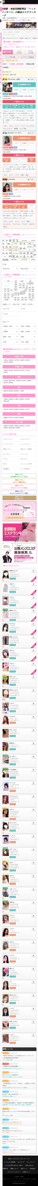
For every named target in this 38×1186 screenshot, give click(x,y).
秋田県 (27, 360)
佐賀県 (11, 426)
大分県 (27, 426)
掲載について (14, 1168)
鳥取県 (22, 409)
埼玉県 (29, 304)
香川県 (11, 417)
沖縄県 (18, 428)
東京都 (4, 264)
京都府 (16, 399)
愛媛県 (5, 417)
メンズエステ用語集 (9, 1162)
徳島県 (22, 417)
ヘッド (23, 126)
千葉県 (23, 304)
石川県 (27, 370)
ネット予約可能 (10, 57)
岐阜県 (16, 391)
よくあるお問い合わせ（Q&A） (14, 1165)
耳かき (5, 226)
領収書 (16, 128)
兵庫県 (11, 399)
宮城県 (22, 360)
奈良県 (27, 399)
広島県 (11, 409)
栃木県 (5, 382)
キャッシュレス (7, 128)
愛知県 (5, 391)
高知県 (16, 417)
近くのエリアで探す (11, 34)
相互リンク (24, 1168)
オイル (11, 126)
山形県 (5, 362)
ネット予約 (23, 128)
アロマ (5, 126)
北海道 (5, 360)
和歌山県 (6, 401)
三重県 (22, 391)
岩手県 (16, 360)
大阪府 (5, 399)
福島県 (11, 362)
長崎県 (16, 426)
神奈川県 (16, 304)
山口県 (27, 409)
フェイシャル (16, 224)
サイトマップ (31, 1162)
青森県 (11, 360)
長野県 (11, 370)
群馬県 (11, 382)
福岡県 (5, 426)
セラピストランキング (5, 34)
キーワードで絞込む (27, 57)
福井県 (5, 372)
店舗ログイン (27, 1172)
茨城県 (29, 380)
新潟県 (16, 370)
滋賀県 (22, 399)
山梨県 (5, 370)
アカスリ (24, 224)
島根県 (16, 409)
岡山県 (5, 409)
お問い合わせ (29, 1165)
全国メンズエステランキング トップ (18, 1158)
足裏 (22, 175)
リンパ (17, 126)
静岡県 (11, 391)
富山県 (22, 370)
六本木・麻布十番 (9, 74)
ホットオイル (30, 126)
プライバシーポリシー (14, 1172)
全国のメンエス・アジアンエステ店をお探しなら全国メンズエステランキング (19, 1180)
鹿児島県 (11, 428)
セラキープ (21, 1162)
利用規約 (32, 1168)
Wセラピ (31, 224)
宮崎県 (5, 428)
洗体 (27, 175)
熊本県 (22, 426)
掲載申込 (5, 1168)
